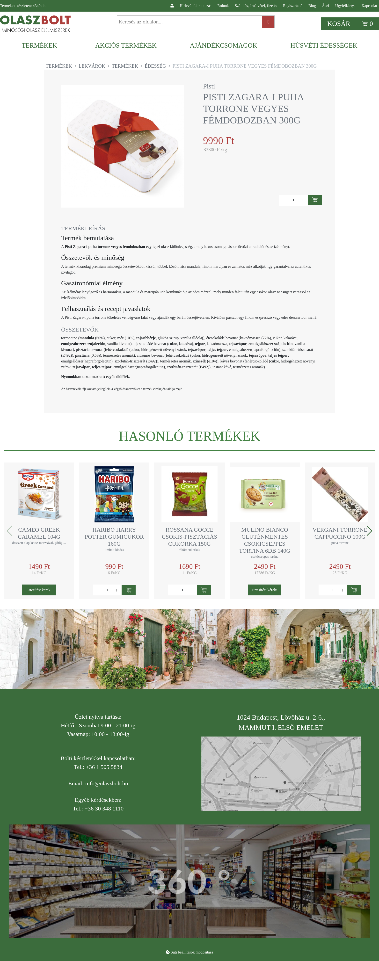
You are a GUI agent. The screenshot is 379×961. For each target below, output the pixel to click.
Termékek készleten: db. (23, 6)
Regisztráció (292, 6)
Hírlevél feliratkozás (195, 6)
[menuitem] (41, 45)
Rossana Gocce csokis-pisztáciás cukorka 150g (189, 537)
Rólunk (223, 6)
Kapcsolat (369, 6)
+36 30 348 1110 (104, 808)
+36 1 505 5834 (104, 767)
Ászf (325, 6)
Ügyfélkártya (345, 6)
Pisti (209, 86)
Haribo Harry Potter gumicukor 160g (114, 537)
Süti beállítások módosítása (192, 952)
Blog (312, 6)
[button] (369, 531)
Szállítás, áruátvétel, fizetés (256, 6)
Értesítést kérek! (38, 590)
